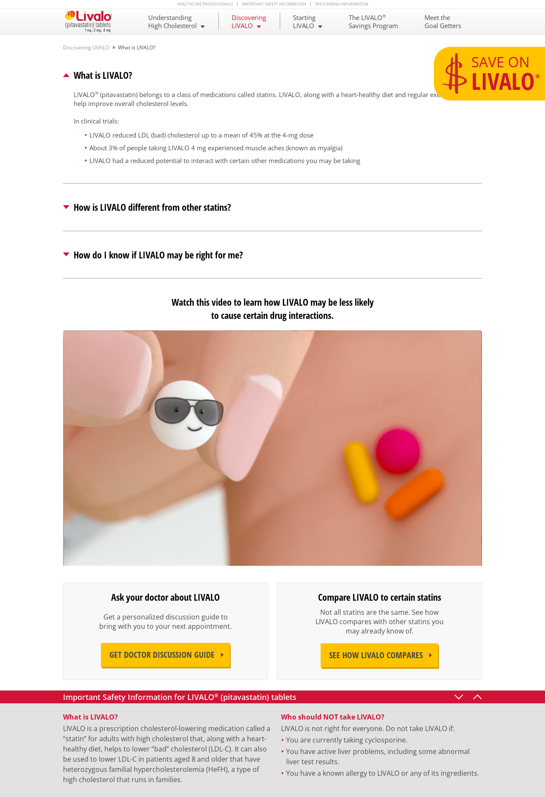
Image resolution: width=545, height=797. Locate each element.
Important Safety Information (274, 4)
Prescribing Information (341, 4)
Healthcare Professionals (205, 4)
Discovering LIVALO (86, 47)
